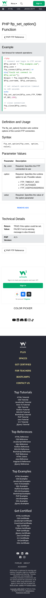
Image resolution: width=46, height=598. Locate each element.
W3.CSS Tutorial (23, 412)
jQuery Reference (22, 464)
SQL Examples (22, 486)
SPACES (23, 358)
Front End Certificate (23, 523)
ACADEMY (22, 567)
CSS (18, 9)
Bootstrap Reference (21, 451)
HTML (10, 9)
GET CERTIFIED (23, 364)
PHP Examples (22, 496)
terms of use (14, 585)
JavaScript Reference (22, 441)
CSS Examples (22, 478)
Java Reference (21, 459)
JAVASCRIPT (29, 9)
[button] (21, 3)
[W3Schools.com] (23, 345)
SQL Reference (22, 444)
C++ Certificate (23, 538)
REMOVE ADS (23, 208)
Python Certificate (23, 528)
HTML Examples (21, 476)
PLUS (23, 352)
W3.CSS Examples (21, 491)
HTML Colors (21, 456)
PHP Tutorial (23, 417)
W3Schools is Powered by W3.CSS (25, 592)
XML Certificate (23, 543)
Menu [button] (14, 3)
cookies (21, 585)
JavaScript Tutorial (23, 402)
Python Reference (21, 446)
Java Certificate (23, 535)
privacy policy (31, 585)
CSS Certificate (23, 518)
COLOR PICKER (23, 308)
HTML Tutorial (23, 397)
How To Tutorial (23, 404)
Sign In (23, 285)
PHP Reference (22, 454)
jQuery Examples (22, 503)
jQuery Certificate (23, 533)
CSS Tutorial (23, 399)
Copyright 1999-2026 (17, 589)
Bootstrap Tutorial (23, 414)
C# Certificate (23, 540)
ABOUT (27, 563)
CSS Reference (22, 439)
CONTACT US (23, 382)
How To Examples (21, 483)
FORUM (18, 563)
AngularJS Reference (21, 461)
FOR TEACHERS (23, 370)
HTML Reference (22, 436)
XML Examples (22, 501)
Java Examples (22, 498)
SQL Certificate (23, 525)
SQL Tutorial (23, 407)
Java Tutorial (23, 419)
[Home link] (4, 3)
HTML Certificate (23, 516)
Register (27, 299)
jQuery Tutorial (23, 424)
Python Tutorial (23, 409)
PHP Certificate (23, 530)
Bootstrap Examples (21, 493)
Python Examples (22, 488)
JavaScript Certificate (23, 520)
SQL (40, 9)
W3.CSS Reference (21, 449)
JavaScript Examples (21, 481)
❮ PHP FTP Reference (14, 37)
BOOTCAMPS (23, 376)
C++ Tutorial (23, 422)
